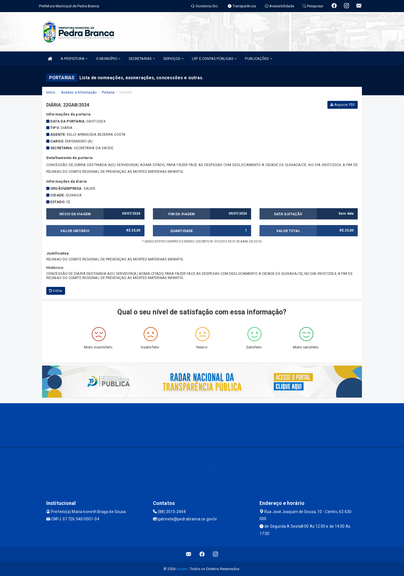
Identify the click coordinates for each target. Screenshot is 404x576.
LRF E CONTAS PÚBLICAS (214, 58)
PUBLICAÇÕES (258, 58)
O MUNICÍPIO (108, 58)
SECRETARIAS (142, 58)
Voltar (55, 291)
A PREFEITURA (74, 58)
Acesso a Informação (79, 92)
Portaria (108, 92)
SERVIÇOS (173, 58)
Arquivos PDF (342, 105)
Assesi (182, 569)
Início (50, 92)
